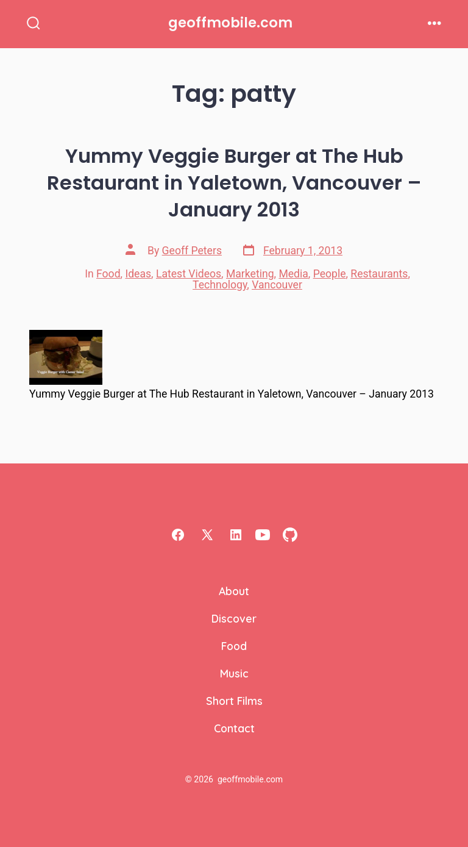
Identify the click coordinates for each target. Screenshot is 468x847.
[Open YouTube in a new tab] (262, 535)
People (329, 274)
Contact (234, 728)
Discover (234, 618)
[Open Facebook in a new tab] (178, 535)
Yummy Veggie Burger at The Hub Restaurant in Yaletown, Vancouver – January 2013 (234, 182)
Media (293, 274)
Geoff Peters (192, 251)
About (234, 591)
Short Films (234, 700)
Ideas (138, 274)
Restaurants (379, 274)
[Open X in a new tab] (207, 535)
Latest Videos (188, 274)
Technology (220, 285)
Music (234, 673)
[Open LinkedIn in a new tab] (236, 535)
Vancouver (277, 285)
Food (108, 274)
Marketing (250, 274)
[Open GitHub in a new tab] (290, 535)
